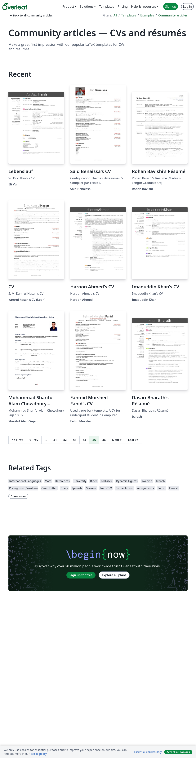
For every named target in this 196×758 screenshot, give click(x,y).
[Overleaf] (14, 6)
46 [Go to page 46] (104, 440)
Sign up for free (80, 575)
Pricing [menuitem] (123, 6)
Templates (128, 15)
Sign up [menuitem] (170, 6)
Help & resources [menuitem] (143, 6)
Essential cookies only (148, 752)
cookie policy (38, 754)
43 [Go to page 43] (74, 440)
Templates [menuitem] (106, 6)
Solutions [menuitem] (86, 6)
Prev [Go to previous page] (33, 440)
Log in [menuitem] (187, 6)
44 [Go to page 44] (84, 440)
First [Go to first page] (17, 440)
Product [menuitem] (68, 6)
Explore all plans (114, 575)
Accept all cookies (178, 752)
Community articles (173, 15)
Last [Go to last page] (133, 440)
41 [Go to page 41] (55, 440)
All (115, 15)
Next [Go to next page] (117, 440)
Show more (18, 496)
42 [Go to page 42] (65, 440)
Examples (147, 15)
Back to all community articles (31, 15)
